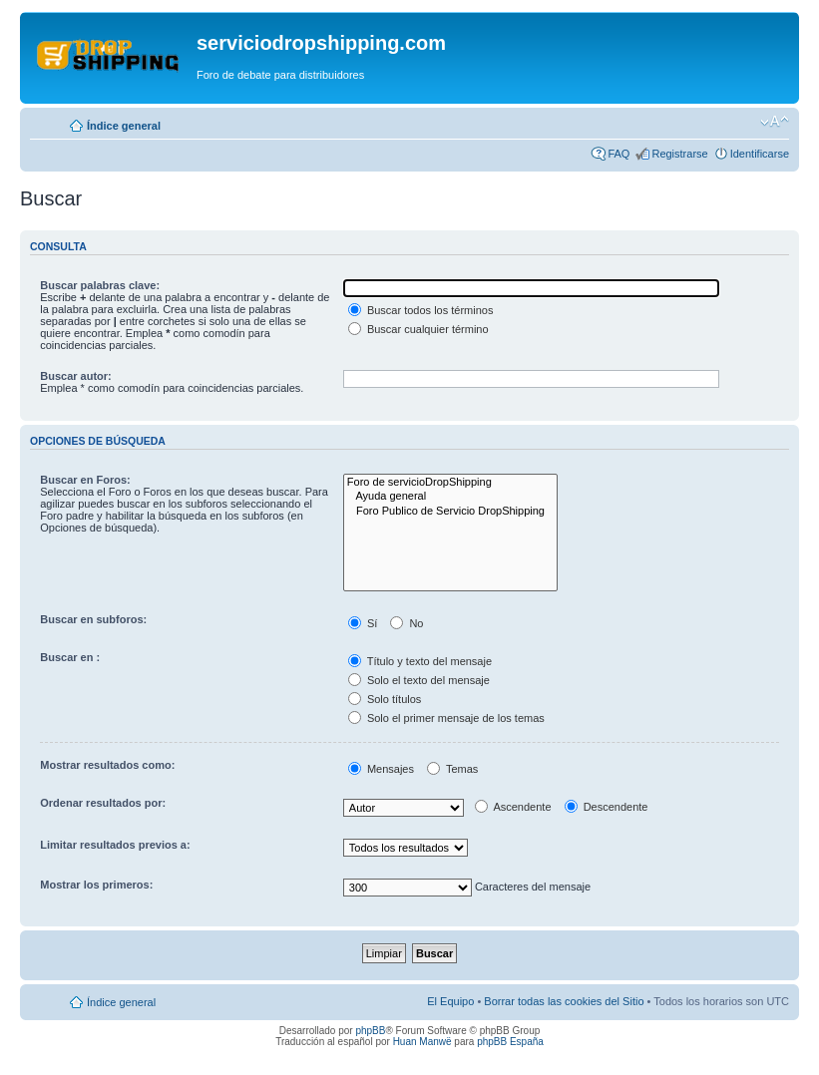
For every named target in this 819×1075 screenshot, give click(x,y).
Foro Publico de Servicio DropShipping (450, 512)
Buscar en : (70, 657)
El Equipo (450, 1001)
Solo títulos (384, 699)
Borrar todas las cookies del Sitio (563, 1001)
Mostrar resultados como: (107, 765)
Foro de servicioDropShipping (450, 483)
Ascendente (513, 807)
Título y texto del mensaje (420, 661)
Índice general (124, 126)
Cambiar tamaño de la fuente (774, 122)
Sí (362, 623)
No (406, 623)
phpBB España (510, 1041)
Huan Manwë (422, 1041)
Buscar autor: (76, 376)
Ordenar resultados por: (103, 803)
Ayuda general (450, 497)
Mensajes (381, 769)
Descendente (606, 807)
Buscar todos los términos (421, 310)
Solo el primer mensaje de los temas (446, 718)
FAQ (618, 154)
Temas (452, 769)
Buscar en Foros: (85, 480)
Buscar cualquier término (418, 329)
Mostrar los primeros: (96, 885)
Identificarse (759, 154)
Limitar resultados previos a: (115, 845)
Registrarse (679, 154)
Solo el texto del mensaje (419, 680)
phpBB (370, 1030)
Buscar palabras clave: (100, 285)
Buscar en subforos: (93, 619)
